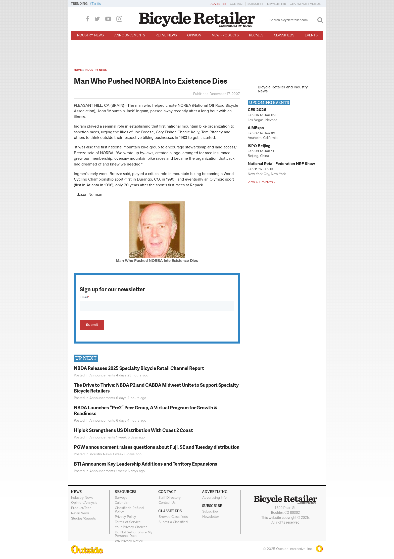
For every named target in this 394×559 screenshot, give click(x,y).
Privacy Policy (125, 517)
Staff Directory (170, 497)
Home (78, 70)
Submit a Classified (173, 522)
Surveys (121, 497)
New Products (225, 35)
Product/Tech (81, 508)
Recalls (256, 35)
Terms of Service (128, 522)
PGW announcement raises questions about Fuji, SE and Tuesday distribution (156, 446)
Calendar (122, 503)
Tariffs (96, 4)
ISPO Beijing (259, 145)
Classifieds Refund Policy (129, 510)
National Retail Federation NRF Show (281, 163)
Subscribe (255, 4)
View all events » (261, 182)
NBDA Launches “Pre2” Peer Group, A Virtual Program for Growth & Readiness (145, 410)
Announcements (129, 35)
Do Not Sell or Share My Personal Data (133, 534)
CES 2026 (257, 109)
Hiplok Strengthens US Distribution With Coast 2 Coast (133, 430)
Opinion (194, 35)
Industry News (90, 35)
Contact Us (167, 503)
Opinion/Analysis (84, 503)
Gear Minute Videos (305, 4)
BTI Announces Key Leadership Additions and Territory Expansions (145, 463)
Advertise (218, 4)
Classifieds (284, 35)
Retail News (166, 35)
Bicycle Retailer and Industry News (283, 89)
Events (311, 35)
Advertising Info (214, 497)
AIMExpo (256, 127)
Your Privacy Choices (131, 527)
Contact (237, 4)
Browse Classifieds (173, 517)
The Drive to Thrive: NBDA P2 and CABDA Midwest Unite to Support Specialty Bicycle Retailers (156, 387)
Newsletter (276, 4)
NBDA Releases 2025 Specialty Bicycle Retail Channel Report (139, 368)
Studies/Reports (83, 518)
